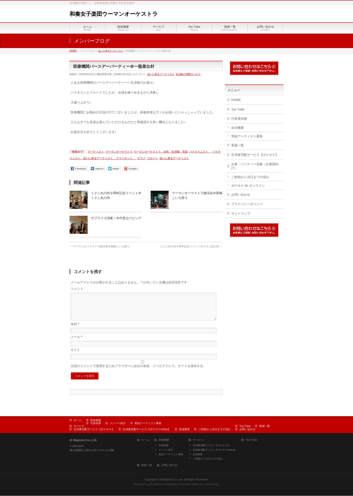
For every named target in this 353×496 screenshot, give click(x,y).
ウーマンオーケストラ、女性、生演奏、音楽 (161, 151)
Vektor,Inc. (198, 484)
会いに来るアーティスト (160, 74)
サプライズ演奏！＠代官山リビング (116, 218)
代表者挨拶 (239, 118)
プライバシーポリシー (247, 204)
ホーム (78, 420)
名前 (75, 329)
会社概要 (237, 127)
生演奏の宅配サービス (188, 74)
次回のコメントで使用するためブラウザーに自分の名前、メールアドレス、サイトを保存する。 (138, 371)
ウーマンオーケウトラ (118, 151)
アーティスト (96, 151)
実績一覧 (237, 145)
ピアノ (141, 158)
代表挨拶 (95, 423)
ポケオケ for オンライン (248, 185)
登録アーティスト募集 (247, 136)
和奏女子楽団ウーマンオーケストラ (114, 14)
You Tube (237, 109)
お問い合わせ (240, 194)
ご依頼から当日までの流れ (250, 177)
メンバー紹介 (118, 423)
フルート (152, 158)
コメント (77, 289)
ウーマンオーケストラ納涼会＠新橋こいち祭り (100, 246)
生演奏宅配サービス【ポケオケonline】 (146, 429)
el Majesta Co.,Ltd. (171, 479)
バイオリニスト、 (200, 151)
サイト (75, 355)
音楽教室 (184, 429)
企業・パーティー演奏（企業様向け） (254, 166)
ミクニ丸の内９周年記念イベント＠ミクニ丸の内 (191, 246)
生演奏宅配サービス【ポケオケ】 (254, 154)
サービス (79, 426)
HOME (236, 100)
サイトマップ (240, 213)
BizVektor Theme (176, 484)
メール (76, 342)
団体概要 (95, 420)
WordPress (156, 484)
